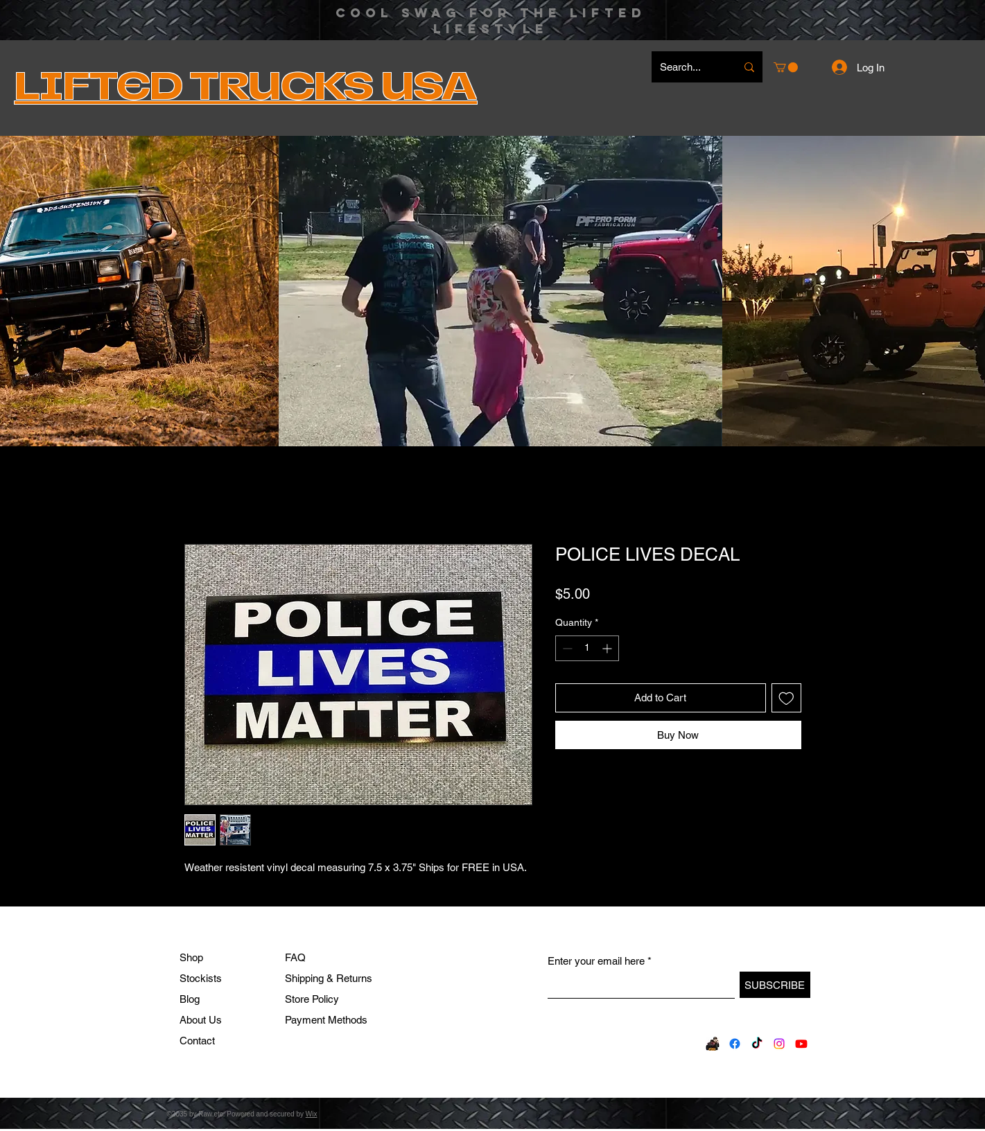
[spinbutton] (587, 648)
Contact (197, 1040)
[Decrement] (566, 648)
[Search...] (687, 66)
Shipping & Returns (328, 978)
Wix (311, 1114)
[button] (786, 67)
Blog (190, 999)
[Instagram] (779, 1044)
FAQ (295, 957)
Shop (191, 957)
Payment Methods (327, 1020)
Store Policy (312, 999)
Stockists (201, 978)
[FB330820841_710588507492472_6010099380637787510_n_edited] (713, 1044)
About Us (201, 1020)
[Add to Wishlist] (786, 698)
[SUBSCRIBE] (775, 985)
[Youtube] (801, 1044)
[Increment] (608, 648)
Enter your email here (596, 961)
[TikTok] (757, 1044)
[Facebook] (735, 1044)
